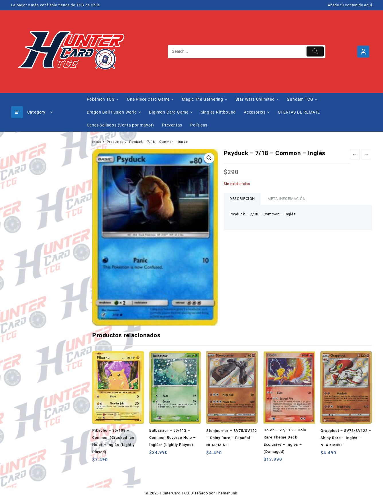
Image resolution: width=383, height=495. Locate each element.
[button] (209, 158)
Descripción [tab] (242, 198)
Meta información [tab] (286, 198)
